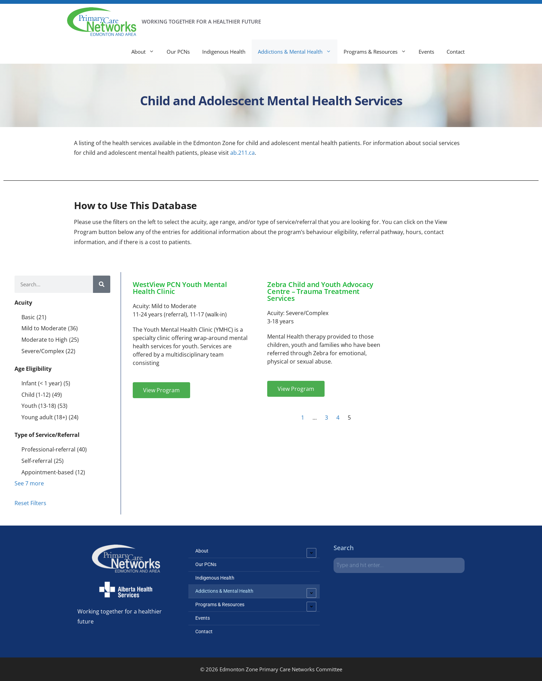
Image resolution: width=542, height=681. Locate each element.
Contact (456, 51)
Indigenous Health (223, 51)
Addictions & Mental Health (297, 51)
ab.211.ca (242, 152)
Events (426, 51)
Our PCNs (178, 51)
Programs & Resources (378, 51)
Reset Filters (30, 503)
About (145, 51)
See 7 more (29, 483)
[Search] (101, 284)
